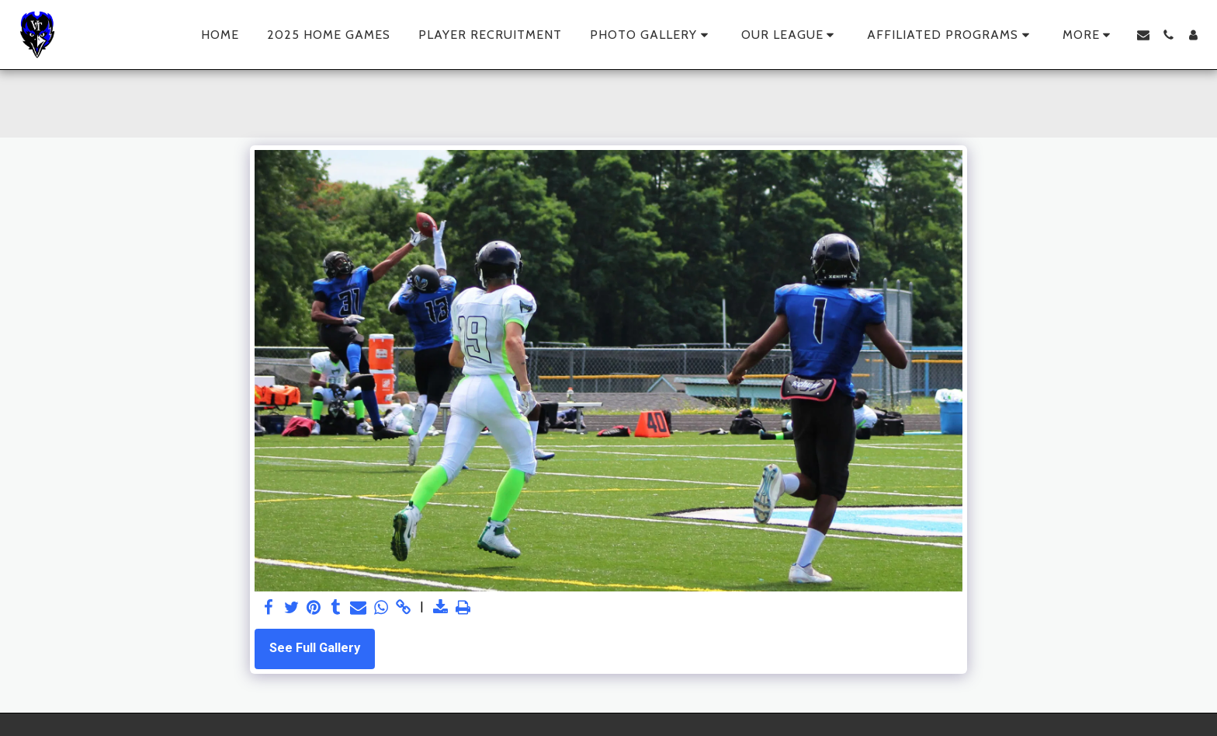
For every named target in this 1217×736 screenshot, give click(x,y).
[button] (651, 35)
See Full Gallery (314, 647)
